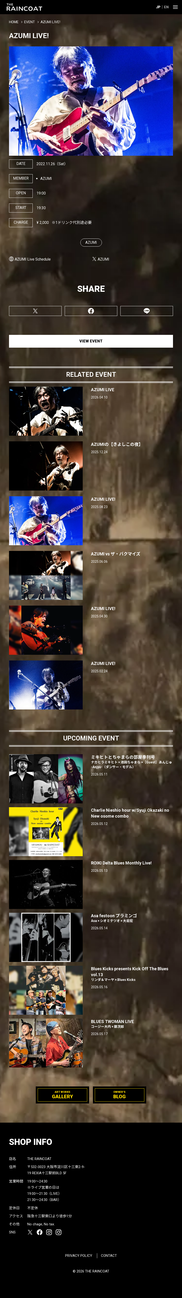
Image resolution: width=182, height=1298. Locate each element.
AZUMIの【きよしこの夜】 (117, 444)
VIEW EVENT (91, 341)
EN (166, 7)
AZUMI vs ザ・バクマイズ (115, 553)
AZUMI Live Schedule (33, 259)
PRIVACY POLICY (78, 1256)
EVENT (29, 22)
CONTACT (109, 1256)
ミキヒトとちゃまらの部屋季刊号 (132, 762)
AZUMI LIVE (102, 389)
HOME (13, 22)
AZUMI (91, 242)
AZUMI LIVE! (103, 499)
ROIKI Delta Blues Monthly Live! (121, 862)
